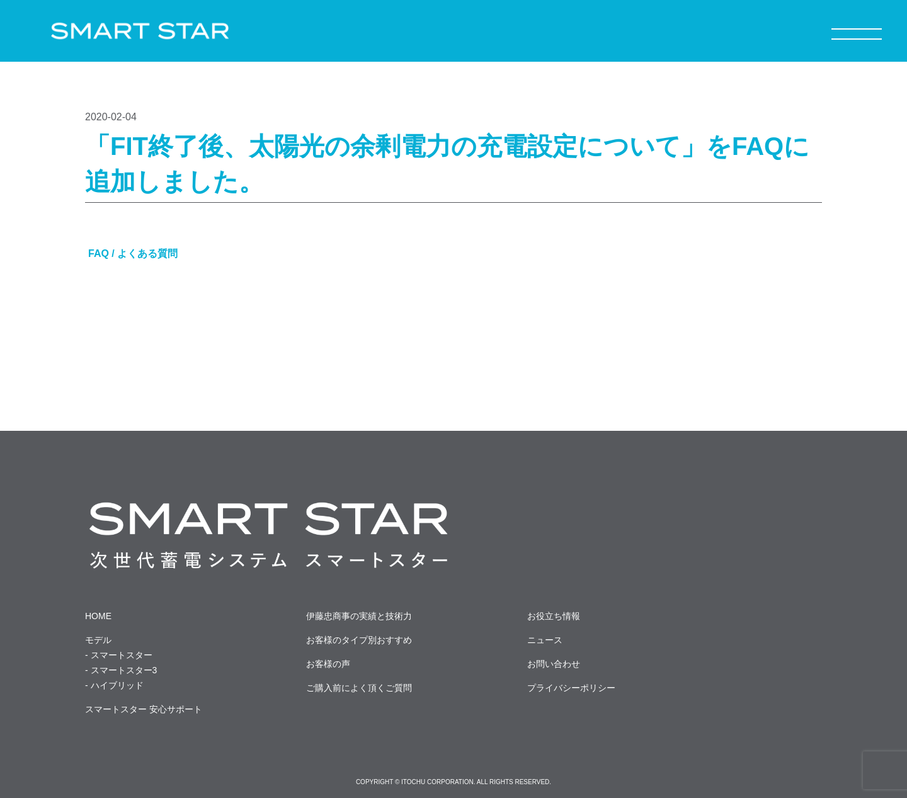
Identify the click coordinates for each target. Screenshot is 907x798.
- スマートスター (118, 655)
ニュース (544, 640)
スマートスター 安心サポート (143, 709)
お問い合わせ (553, 663)
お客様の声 (328, 663)
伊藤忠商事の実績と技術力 (359, 616)
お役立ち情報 (553, 616)
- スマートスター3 (121, 670)
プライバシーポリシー (571, 687)
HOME (98, 616)
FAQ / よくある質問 (133, 253)
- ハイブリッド (114, 685)
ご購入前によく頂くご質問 (359, 687)
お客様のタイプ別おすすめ (359, 640)
